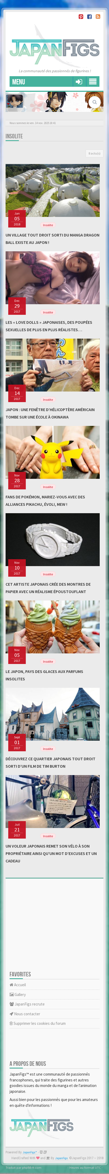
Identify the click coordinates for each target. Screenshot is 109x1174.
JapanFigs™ (30, 1152)
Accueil (18, 984)
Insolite (14, 136)
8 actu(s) (94, 153)
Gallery (18, 994)
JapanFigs (61, 1158)
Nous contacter (25, 1013)
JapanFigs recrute (27, 1004)
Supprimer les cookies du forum (38, 1023)
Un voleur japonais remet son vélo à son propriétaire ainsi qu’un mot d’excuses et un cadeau (51, 853)
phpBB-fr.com (31, 1167)
